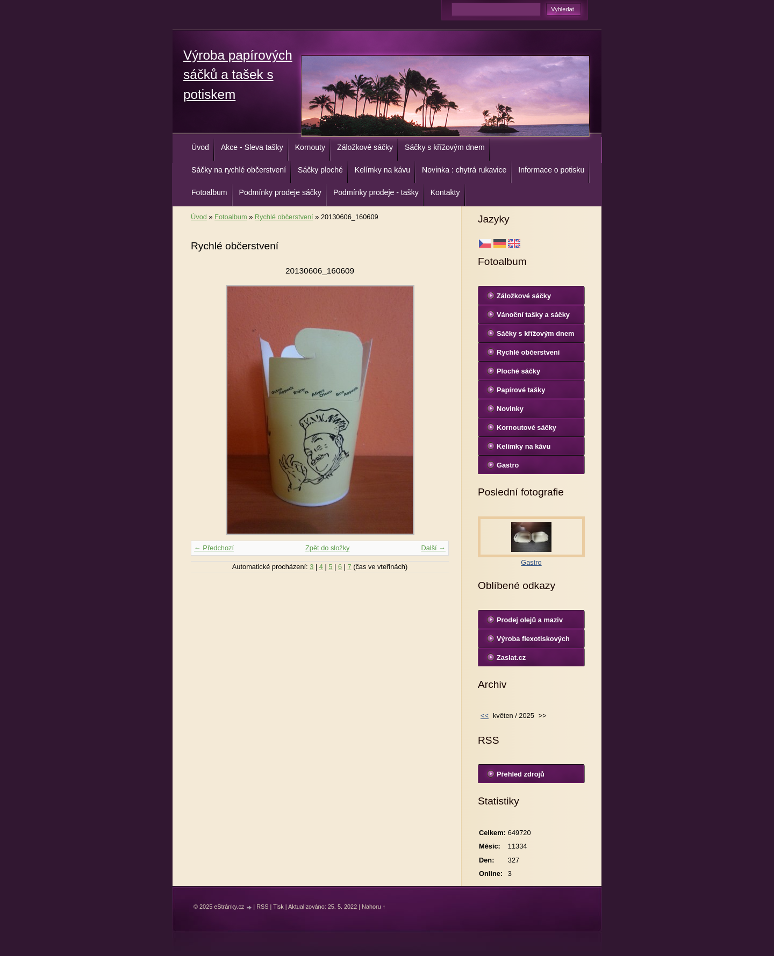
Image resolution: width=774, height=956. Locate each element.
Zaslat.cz (511, 657)
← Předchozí (214, 548)
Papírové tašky (521, 390)
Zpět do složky (327, 548)
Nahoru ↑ (373, 906)
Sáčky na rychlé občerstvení (238, 170)
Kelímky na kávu (382, 170)
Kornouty (310, 147)
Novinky (510, 409)
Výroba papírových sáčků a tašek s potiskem (237, 75)
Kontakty (445, 192)
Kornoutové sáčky (526, 427)
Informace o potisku (551, 170)
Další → (433, 548)
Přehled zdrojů (520, 774)
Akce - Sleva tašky (252, 147)
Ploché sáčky (518, 371)
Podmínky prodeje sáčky (280, 192)
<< (485, 715)
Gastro (508, 465)
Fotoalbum (209, 192)
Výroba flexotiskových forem (533, 641)
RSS (262, 906)
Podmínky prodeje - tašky (376, 192)
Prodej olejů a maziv (530, 620)
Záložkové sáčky (365, 147)
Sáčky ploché (320, 170)
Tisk (278, 906)
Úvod (200, 147)
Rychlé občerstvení (284, 217)
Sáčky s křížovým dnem (445, 147)
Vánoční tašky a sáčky (533, 315)
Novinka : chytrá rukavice (464, 170)
